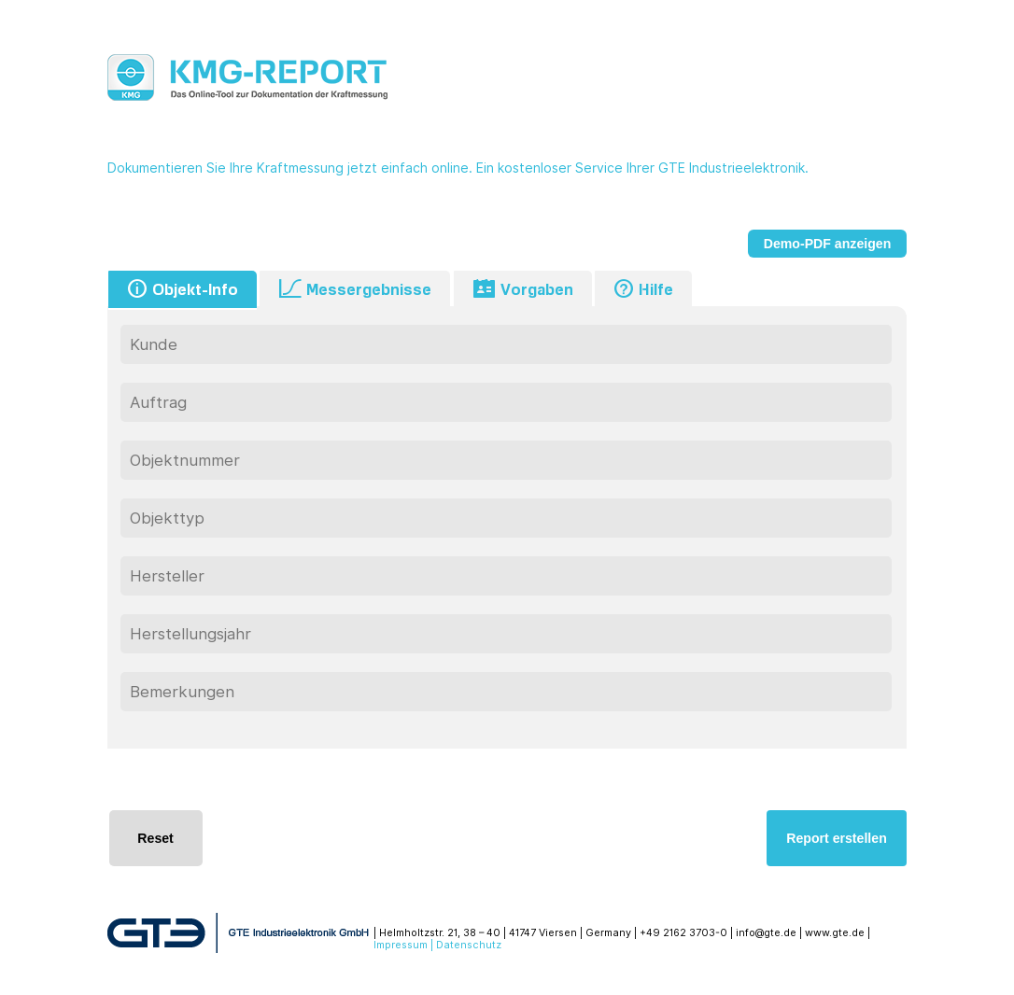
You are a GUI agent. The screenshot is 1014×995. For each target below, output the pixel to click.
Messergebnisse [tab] (354, 289)
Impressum (400, 945)
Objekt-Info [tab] (182, 289)
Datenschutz (468, 945)
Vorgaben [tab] (522, 289)
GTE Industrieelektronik (731, 168)
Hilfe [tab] (643, 289)
